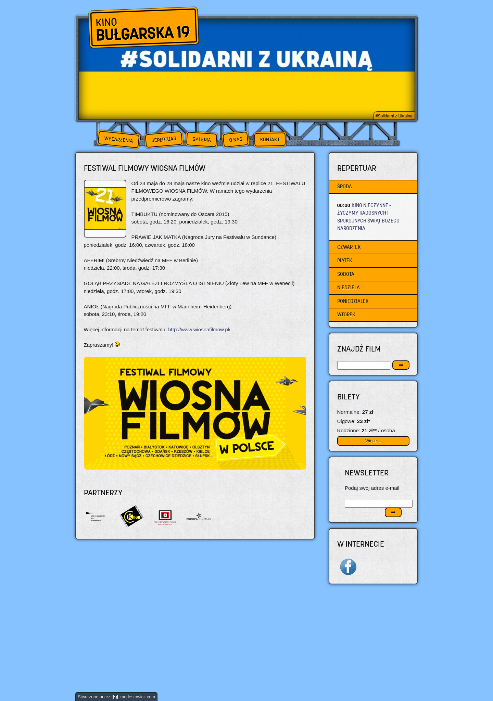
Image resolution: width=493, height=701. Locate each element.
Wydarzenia (118, 139)
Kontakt (270, 140)
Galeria (201, 139)
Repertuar (163, 139)
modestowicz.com (134, 696)
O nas (235, 139)
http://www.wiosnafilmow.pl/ (199, 329)
